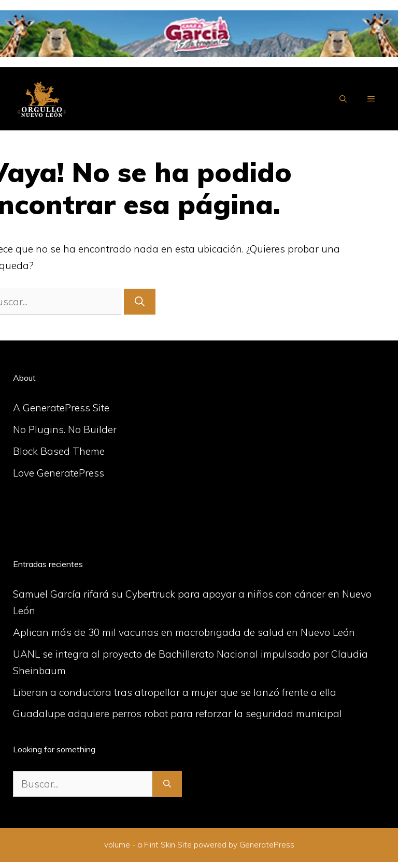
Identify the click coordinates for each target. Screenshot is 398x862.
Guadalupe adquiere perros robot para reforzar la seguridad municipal (177, 713)
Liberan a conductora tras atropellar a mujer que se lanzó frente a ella (174, 692)
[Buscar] (139, 302)
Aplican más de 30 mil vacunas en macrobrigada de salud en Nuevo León (184, 632)
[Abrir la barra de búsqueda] (343, 98)
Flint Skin (159, 845)
